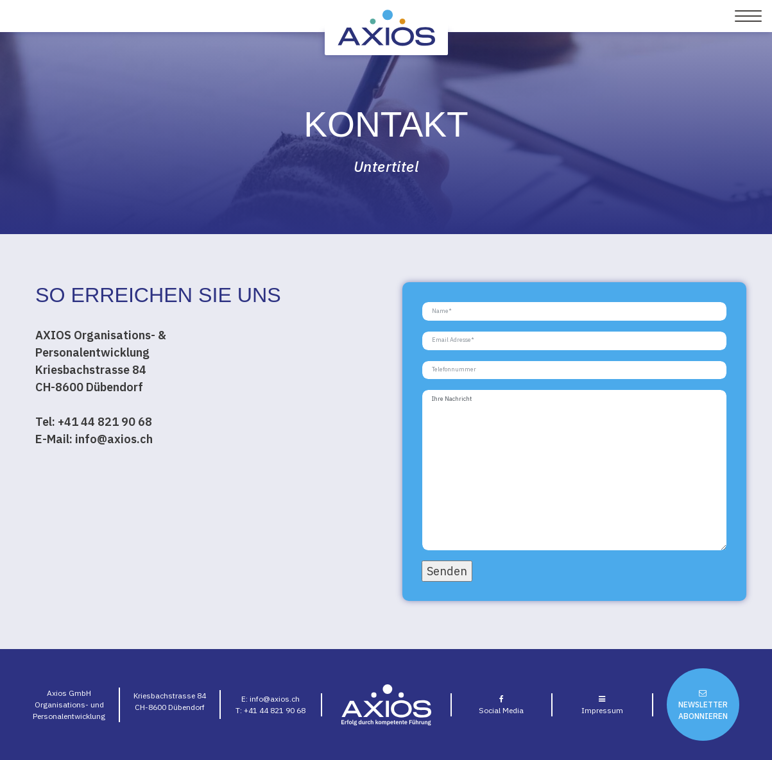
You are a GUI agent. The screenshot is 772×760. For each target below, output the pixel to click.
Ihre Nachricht (574, 470)
